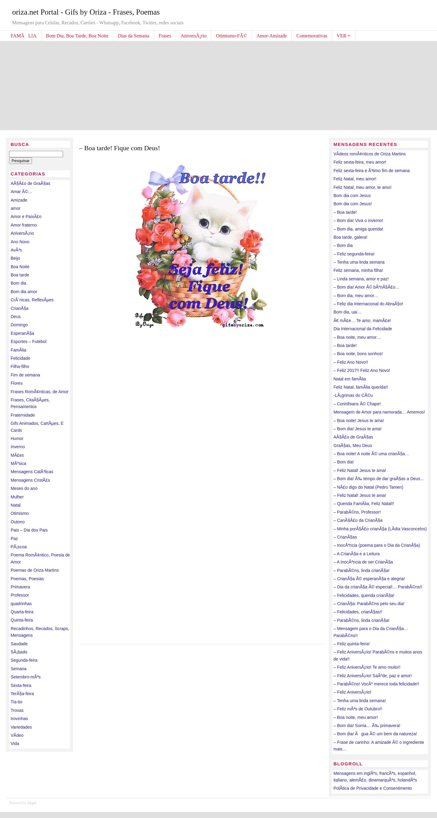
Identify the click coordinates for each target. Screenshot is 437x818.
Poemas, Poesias (27, 578)
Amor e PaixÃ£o (26, 216)
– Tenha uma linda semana (359, 262)
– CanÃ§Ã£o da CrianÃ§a (357, 520)
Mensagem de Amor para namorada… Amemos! (379, 412)
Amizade (19, 200)
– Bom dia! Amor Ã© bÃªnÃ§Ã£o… (366, 287)
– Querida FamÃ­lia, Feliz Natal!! (363, 503)
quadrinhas (21, 603)
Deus (16, 316)
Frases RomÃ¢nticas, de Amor (40, 391)
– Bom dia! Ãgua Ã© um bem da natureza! (375, 733)
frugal (31, 803)
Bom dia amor (24, 291)
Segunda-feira (24, 660)
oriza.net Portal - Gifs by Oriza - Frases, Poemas (86, 12)
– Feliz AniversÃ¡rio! (352, 692)
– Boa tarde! (345, 212)
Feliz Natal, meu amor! (354, 178)
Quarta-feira (22, 611)
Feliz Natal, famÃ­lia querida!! (360, 387)
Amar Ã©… (21, 191)
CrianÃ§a (19, 308)
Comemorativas (311, 35)
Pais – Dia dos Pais (29, 530)
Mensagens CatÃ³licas (32, 471)
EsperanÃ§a (22, 333)
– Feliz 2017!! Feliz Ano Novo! (361, 370)
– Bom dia (343, 245)
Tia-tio (16, 701)
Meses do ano (24, 488)
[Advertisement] (219, 84)
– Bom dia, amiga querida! (358, 229)
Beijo (15, 258)
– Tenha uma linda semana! (359, 700)
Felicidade (20, 358)
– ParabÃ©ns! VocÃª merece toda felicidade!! (376, 683)
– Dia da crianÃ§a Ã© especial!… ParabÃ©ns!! (377, 586)
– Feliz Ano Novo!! (350, 362)
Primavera (20, 586)
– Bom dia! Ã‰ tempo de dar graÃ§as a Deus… (379, 478)
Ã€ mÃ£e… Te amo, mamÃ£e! (362, 320)
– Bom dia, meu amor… (356, 295)
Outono (18, 521)
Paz (14, 538)
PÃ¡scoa (19, 546)
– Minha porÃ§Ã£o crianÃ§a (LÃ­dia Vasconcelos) (380, 528)
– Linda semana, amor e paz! (361, 278)
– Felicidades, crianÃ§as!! (357, 611)
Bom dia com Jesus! (352, 203)
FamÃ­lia (18, 350)
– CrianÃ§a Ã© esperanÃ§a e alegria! (369, 578)
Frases (165, 35)
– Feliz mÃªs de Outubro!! (357, 708)
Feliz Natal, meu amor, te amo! (362, 187)
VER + (344, 35)
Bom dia (18, 283)
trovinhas (19, 718)
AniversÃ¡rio (193, 35)
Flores (17, 383)
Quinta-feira (22, 620)
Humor (17, 438)
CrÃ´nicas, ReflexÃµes (32, 299)
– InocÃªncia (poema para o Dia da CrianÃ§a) (376, 545)
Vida (15, 743)
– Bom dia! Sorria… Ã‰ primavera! (366, 725)
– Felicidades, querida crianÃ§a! (363, 595)
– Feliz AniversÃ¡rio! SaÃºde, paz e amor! (372, 675)
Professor (20, 595)
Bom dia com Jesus (352, 195)
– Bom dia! (343, 461)
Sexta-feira (21, 685)
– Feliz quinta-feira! (351, 643)
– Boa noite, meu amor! (355, 717)
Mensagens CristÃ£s (30, 480)
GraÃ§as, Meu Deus (352, 445)
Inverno (18, 446)
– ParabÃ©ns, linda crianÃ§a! (361, 570)
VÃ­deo (17, 735)
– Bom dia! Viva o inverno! (358, 220)
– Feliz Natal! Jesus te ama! (359, 470)
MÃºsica (18, 463)
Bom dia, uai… (347, 312)
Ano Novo (20, 241)
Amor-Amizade (271, 35)
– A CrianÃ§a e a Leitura (356, 553)
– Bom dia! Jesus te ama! (357, 428)
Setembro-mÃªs (26, 676)
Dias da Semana (133, 35)
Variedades (21, 727)
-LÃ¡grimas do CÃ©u (353, 395)
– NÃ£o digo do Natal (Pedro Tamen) (368, 487)
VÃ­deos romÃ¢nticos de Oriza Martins (369, 153)
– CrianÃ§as (345, 537)
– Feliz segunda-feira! (354, 253)
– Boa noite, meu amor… (357, 337)
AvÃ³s (16, 250)
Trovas (17, 710)
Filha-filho (20, 366)
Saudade (19, 643)
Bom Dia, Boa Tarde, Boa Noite (77, 35)
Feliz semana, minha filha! (358, 270)
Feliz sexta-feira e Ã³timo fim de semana (371, 170)
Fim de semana (25, 375)
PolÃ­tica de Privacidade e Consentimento (372, 788)
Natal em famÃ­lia (349, 378)
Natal (16, 505)
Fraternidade (23, 415)
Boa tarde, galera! (350, 237)
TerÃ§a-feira (22, 693)
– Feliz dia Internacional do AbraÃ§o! (368, 303)
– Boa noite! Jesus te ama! (358, 420)
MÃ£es (17, 455)
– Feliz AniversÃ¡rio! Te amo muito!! (366, 667)
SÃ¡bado (19, 652)
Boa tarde (20, 274)
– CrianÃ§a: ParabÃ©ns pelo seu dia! (368, 603)
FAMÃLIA (24, 35)
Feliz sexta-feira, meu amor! (359, 162)
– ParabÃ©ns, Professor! (357, 512)
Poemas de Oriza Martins (35, 570)
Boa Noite (20, 266)
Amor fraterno (24, 225)
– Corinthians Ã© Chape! (357, 403)
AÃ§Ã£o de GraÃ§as (30, 183)
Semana (18, 668)
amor (15, 208)
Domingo (19, 324)
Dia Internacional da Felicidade (362, 328)
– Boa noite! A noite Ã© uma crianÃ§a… (371, 453)
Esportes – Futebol (29, 341)
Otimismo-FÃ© (231, 35)
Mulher (17, 496)
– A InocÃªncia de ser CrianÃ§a (363, 562)
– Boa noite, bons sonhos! (358, 353)
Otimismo (20, 513)
